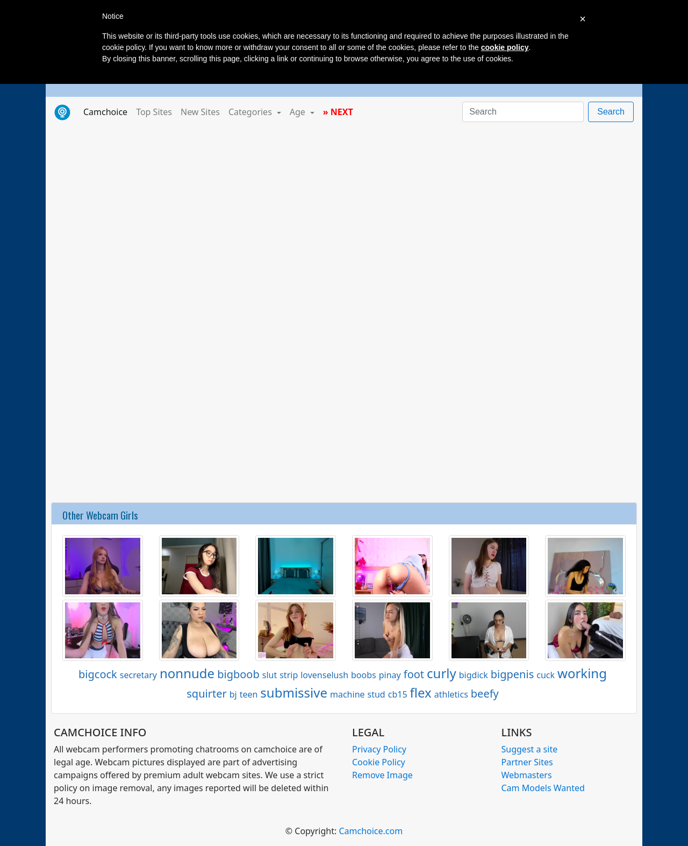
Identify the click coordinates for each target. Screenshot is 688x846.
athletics (451, 694)
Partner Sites (527, 762)
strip (289, 675)
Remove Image (382, 775)
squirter (206, 693)
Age (298, 112)
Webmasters (526, 775)
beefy (485, 693)
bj (233, 694)
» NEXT (338, 112)
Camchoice (107, 111)
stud (376, 694)
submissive (293, 692)
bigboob (238, 674)
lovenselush (324, 675)
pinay (390, 675)
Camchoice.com (371, 831)
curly (441, 673)
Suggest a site (529, 749)
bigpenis (512, 674)
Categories (251, 112)
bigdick (473, 675)
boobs (363, 675)
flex (421, 692)
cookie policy (505, 47)
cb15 (397, 694)
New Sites (200, 112)
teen (249, 694)
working (582, 673)
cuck (545, 675)
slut (269, 675)
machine (347, 694)
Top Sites (154, 112)
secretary (138, 675)
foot (414, 674)
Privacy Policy (379, 749)
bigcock (97, 674)
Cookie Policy (378, 762)
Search (611, 111)
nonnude (187, 673)
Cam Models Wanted (543, 788)
